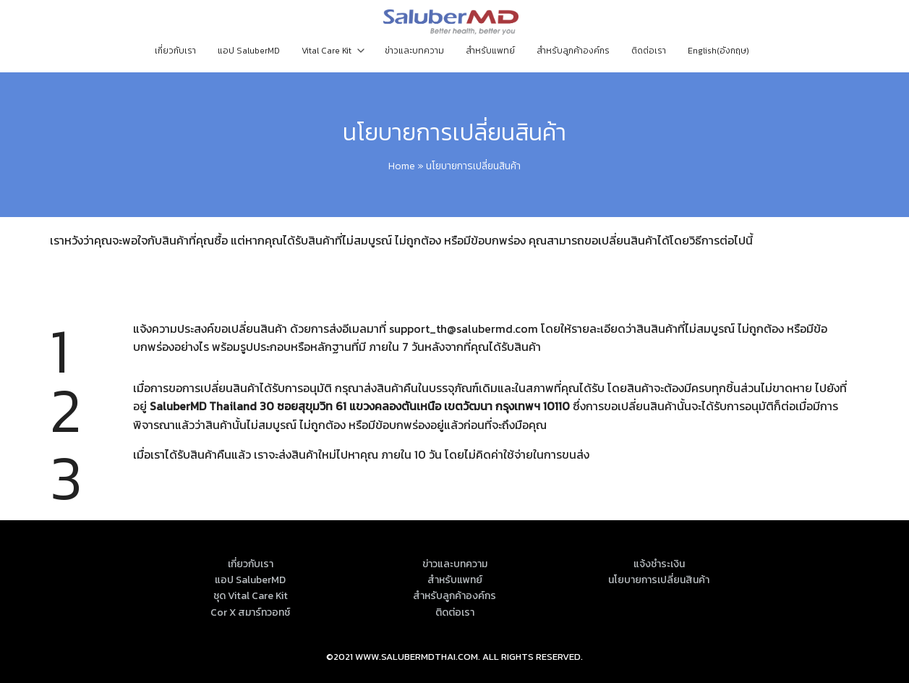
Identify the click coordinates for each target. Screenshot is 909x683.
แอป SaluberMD (249, 50)
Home (401, 166)
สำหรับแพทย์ (490, 50)
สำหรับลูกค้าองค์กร (573, 50)
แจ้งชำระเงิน (659, 564)
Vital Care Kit (326, 50)
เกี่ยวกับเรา (175, 50)
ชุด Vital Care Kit (250, 595)
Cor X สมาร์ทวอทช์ (250, 612)
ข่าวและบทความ (414, 50)
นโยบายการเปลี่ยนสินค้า (454, 132)
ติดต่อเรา (648, 50)
